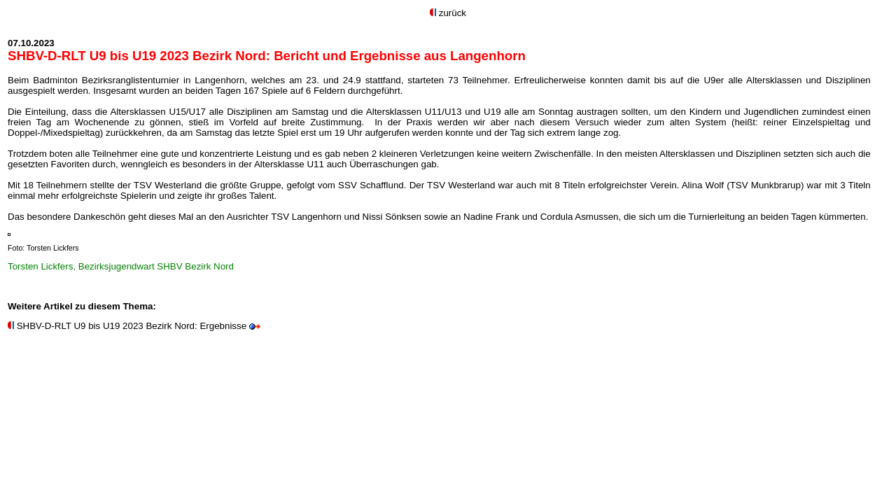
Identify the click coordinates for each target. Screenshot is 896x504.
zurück (452, 13)
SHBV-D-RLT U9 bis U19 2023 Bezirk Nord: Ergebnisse (131, 326)
